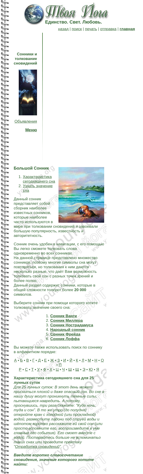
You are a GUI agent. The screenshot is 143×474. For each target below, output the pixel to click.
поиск (77, 29)
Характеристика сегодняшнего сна (39, 179)
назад (63, 29)
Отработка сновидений (37, 446)
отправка (108, 29)
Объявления (26, 121)
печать (91, 29)
